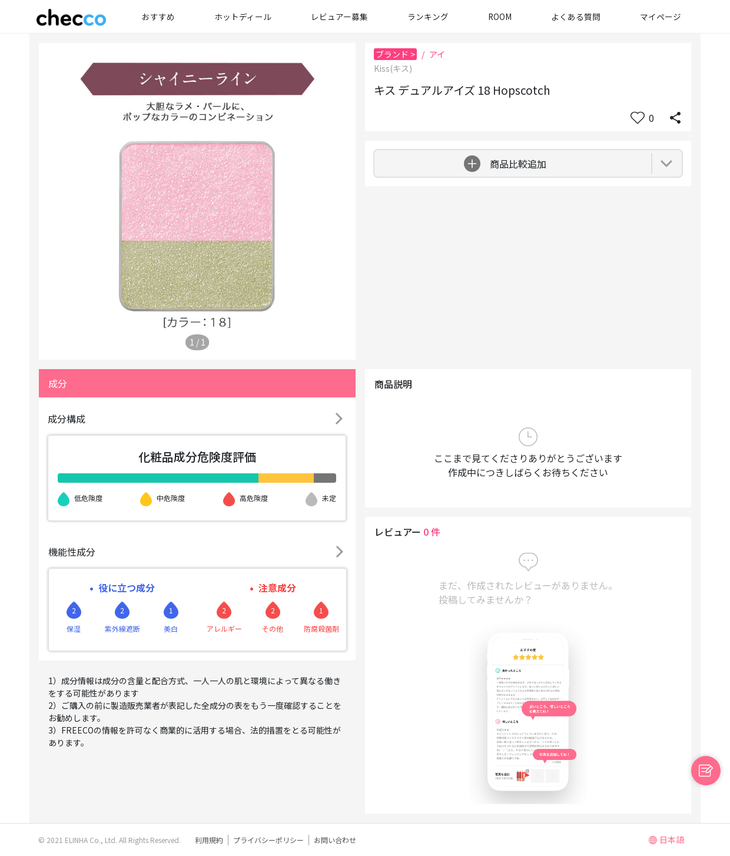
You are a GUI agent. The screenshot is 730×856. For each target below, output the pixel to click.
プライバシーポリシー (268, 840)
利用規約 (209, 840)
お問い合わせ (335, 840)
